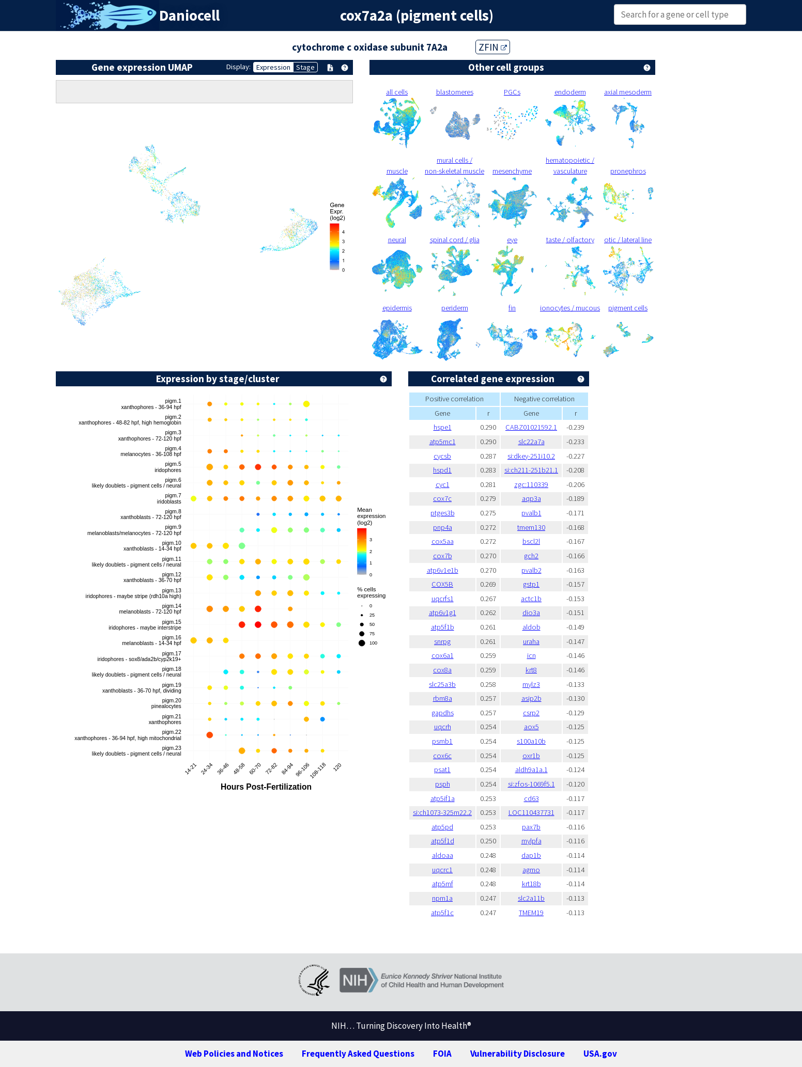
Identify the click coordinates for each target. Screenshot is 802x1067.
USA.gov (600, 1053)
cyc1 (443, 484)
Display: (238, 66)
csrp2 (531, 712)
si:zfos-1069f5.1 (531, 784)
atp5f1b (442, 627)
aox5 (531, 726)
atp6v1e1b (442, 570)
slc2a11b (531, 898)
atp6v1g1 (442, 612)
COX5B (442, 584)
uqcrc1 (442, 869)
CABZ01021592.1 (531, 427)
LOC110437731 (531, 812)
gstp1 (531, 584)
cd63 (531, 798)
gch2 (531, 555)
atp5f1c (442, 912)
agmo (531, 869)
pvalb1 (531, 512)
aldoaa (442, 855)
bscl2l (531, 541)
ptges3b (442, 512)
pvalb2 (531, 570)
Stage (305, 67)
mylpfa (531, 840)
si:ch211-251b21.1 (531, 470)
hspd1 (442, 470)
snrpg (442, 641)
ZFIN (493, 47)
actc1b (531, 598)
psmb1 (442, 741)
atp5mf (442, 883)
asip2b (531, 698)
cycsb (442, 456)
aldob (531, 627)
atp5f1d (442, 840)
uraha (531, 641)
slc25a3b (442, 684)
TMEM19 (531, 912)
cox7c (442, 498)
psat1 (442, 769)
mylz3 (531, 684)
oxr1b (531, 755)
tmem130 (531, 527)
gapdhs (442, 712)
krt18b (531, 883)
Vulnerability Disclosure (517, 1053)
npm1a (442, 898)
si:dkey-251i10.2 (531, 456)
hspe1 (443, 427)
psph (442, 784)
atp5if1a (442, 798)
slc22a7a (531, 441)
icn (531, 655)
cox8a (442, 669)
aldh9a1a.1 (531, 769)
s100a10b (531, 741)
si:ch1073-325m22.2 (442, 812)
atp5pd (442, 826)
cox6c (442, 755)
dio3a (531, 612)
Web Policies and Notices (234, 1053)
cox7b (442, 555)
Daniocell (189, 15)
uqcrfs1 (442, 598)
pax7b (531, 826)
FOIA (442, 1053)
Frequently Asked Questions (358, 1053)
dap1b (531, 855)
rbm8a (442, 698)
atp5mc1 (442, 441)
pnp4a (442, 527)
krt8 (531, 669)
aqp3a (531, 498)
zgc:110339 (531, 484)
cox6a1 (442, 655)
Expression (273, 67)
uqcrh (442, 726)
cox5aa (442, 541)
